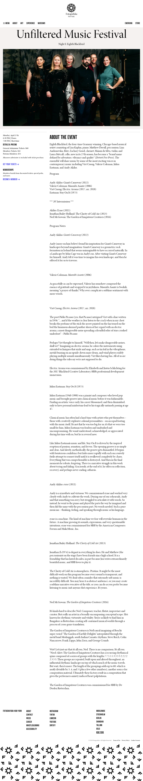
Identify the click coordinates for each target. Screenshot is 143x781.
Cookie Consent (135, 740)
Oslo (98, 729)
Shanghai (100, 721)
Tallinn (99, 725)
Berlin (98, 718)
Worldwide (100, 711)
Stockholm (100, 714)
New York (100, 732)
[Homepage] (71, 10)
